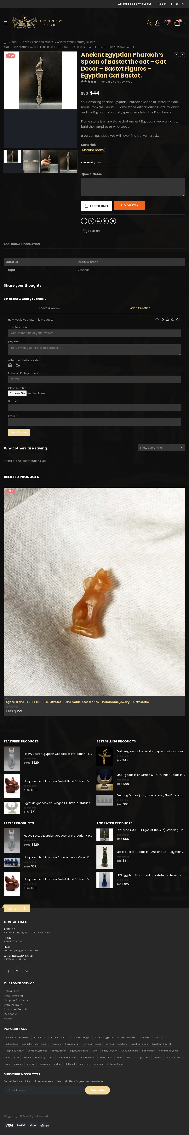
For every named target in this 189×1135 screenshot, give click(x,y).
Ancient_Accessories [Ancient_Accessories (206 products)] (17, 1037)
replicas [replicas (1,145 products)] (18, 1064)
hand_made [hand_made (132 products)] (12, 1057)
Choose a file (17, 388)
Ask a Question (140, 308)
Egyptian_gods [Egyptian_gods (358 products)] (139, 1044)
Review (14, 342)
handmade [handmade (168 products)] (148, 1051)
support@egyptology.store (21, 951)
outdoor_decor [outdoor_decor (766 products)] (174, 1057)
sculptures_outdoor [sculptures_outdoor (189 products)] (50, 1064)
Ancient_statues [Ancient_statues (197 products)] (126, 1037)
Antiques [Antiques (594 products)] (144, 1037)
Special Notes (91, 174)
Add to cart (98, 206)
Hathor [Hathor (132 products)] (27, 1057)
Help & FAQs (11, 991)
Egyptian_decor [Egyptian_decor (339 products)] (92, 1044)
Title (18, 327)
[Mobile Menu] (7, 23)
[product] (94, 592)
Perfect (178, 319)
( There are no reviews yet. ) (116, 82)
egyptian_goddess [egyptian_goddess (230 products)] (116, 1044)
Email (113, 221)
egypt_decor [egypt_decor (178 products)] (59, 1051)
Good (173, 319)
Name (13, 401)
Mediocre (162, 319)
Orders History (13, 1005)
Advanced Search (15, 1010)
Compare (94, 231)
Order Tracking (13, 996)
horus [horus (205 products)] (119, 1057)
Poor (157, 319)
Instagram (26, 971)
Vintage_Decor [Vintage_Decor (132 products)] (115, 1064)
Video (18, 365)
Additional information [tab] (22, 244)
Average (167, 319)
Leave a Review (49, 308)
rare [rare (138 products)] (7, 1064)
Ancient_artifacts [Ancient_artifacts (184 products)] (59, 1037)
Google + (106, 221)
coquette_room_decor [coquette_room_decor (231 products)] (34, 1044)
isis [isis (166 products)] (128, 1057)
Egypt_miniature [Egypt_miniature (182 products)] (79, 1051)
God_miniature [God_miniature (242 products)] (129, 1051)
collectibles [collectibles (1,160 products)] (11, 1044)
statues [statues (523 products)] (98, 1064)
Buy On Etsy (129, 205)
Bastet (9, 698)
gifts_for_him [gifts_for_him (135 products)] (109, 1051)
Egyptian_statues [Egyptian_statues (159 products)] (37, 1051)
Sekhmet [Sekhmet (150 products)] (70, 1064)
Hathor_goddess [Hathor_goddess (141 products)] (44, 1057)
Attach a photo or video (24, 360)
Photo (10, 365)
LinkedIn (98, 221)
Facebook (84, 221)
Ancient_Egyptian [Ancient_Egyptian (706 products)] (103, 1037)
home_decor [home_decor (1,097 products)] (87, 1057)
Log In (162, 3)
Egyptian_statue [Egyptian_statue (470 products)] (14, 1051)
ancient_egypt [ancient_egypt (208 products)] (81, 1037)
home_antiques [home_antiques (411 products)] (67, 1057)
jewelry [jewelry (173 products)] (158, 1057)
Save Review (19, 432)
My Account (11, 1014)
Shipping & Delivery (16, 1000)
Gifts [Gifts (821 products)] (95, 1051)
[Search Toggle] (149, 22)
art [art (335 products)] (167, 1037)
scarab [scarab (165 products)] (31, 1064)
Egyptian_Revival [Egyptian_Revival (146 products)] (161, 1044)
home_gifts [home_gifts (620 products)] (105, 1057)
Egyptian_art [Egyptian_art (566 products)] (72, 1044)
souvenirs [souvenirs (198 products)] (84, 1064)
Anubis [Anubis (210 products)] (157, 1037)
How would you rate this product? (31, 320)
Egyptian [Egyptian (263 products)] (56, 1044)
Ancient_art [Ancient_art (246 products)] (39, 1037)
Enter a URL (23, 373)
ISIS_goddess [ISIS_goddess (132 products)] (142, 1057)
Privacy (8, 1019)
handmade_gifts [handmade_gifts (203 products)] (168, 1051)
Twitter (91, 221)
